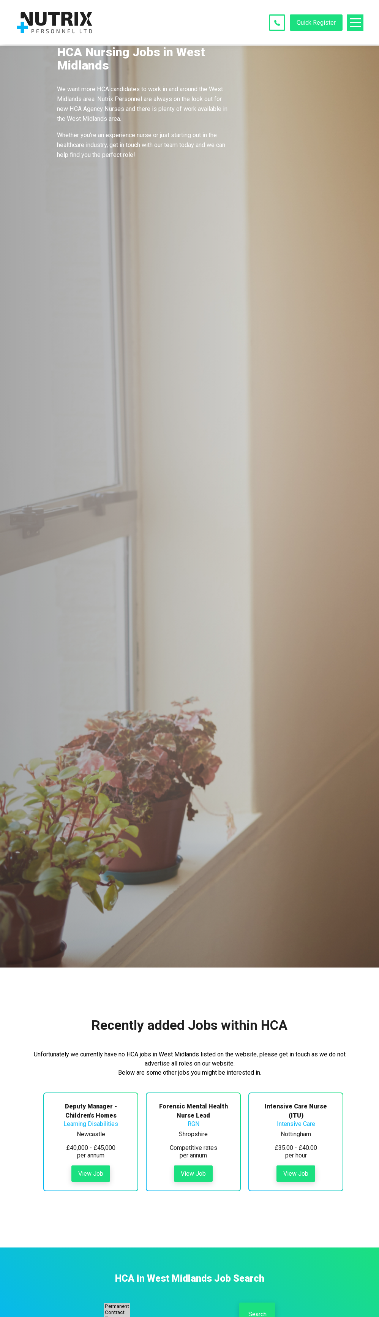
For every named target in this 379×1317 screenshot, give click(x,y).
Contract (117, 1312)
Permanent (117, 1306)
